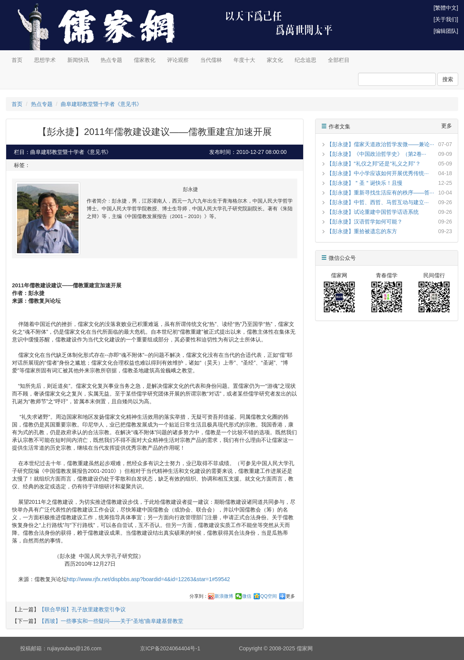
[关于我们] (445, 19)
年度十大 (244, 60)
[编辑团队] (445, 31)
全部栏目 (339, 60)
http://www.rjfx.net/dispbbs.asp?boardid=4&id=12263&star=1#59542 (148, 579)
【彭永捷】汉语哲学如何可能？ (365, 221)
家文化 (275, 60)
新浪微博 (224, 596)
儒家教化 (144, 60)
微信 (246, 596)
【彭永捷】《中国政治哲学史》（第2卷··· (376, 154)
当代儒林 (211, 60)
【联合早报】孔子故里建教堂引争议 (82, 609)
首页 (17, 60)
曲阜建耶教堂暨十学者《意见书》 (101, 104)
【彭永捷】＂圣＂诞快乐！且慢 (365, 183)
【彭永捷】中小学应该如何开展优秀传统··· (378, 173)
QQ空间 (268, 596)
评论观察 (178, 60)
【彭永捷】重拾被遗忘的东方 (362, 231)
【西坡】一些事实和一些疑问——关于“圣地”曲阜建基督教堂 (111, 621)
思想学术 (45, 60)
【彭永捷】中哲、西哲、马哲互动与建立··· (378, 202)
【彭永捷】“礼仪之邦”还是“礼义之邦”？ (374, 163)
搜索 (447, 79)
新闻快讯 (78, 60)
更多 (290, 596)
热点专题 (111, 60)
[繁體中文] (445, 8)
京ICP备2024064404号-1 (170, 648)
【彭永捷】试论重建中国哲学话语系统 (373, 212)
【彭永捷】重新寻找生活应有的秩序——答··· (380, 192)
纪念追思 (305, 60)
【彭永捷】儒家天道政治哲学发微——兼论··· (380, 144)
